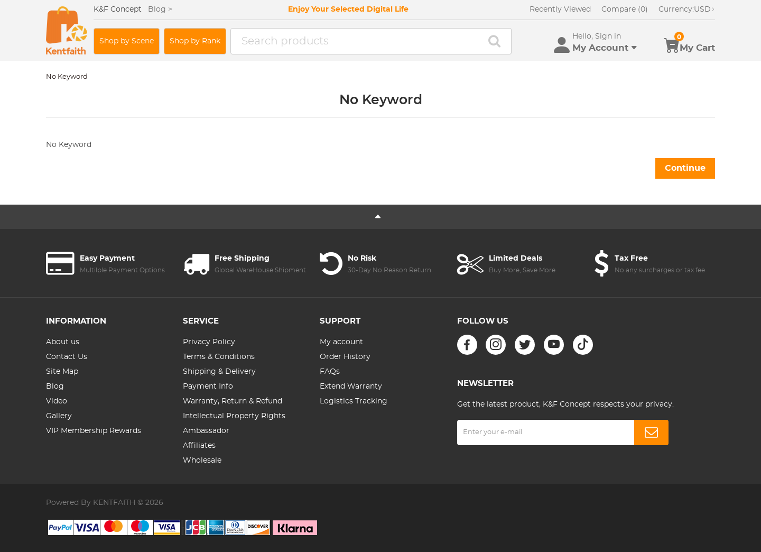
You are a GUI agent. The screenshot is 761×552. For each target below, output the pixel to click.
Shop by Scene (126, 41)
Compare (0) (624, 9)
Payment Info (208, 386)
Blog (55, 386)
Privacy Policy (209, 342)
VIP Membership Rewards (93, 431)
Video (56, 401)
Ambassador (206, 431)
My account (341, 342)
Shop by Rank (195, 41)
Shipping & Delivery (219, 371)
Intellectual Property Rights (234, 416)
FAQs (330, 371)
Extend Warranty (351, 386)
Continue (685, 168)
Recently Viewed (560, 9)
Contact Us (66, 357)
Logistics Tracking (353, 401)
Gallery (59, 416)
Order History (345, 357)
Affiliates (199, 445)
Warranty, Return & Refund (232, 401)
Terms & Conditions (219, 357)
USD (686, 9)
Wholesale (202, 460)
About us (62, 342)
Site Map (62, 371)
